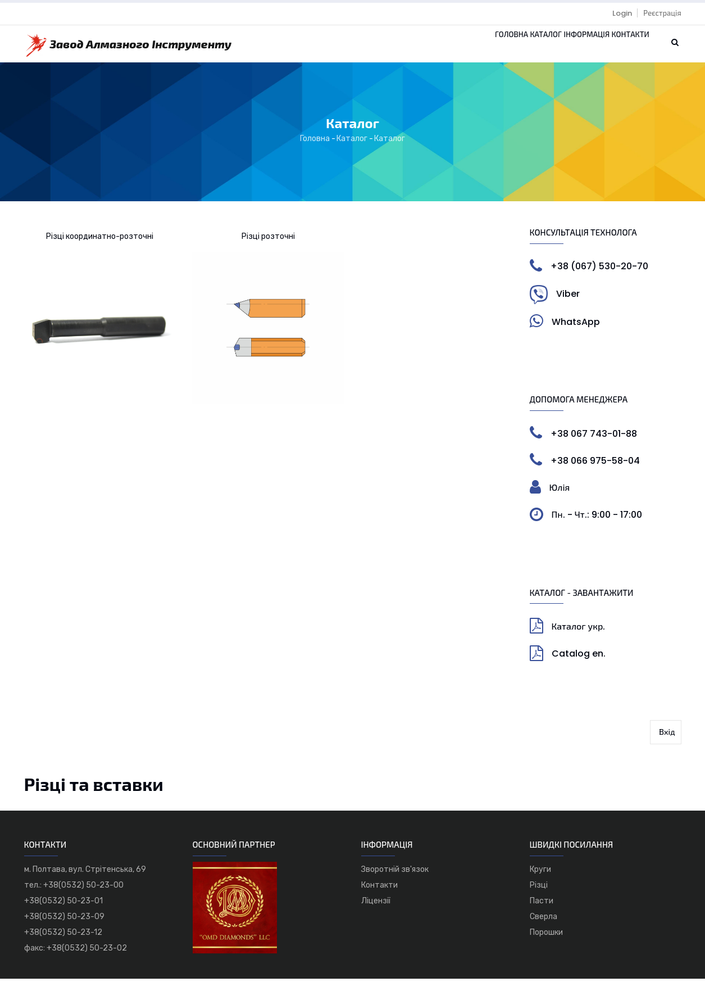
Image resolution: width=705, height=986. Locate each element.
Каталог (506, 47)
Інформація (562, 47)
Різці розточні (268, 243)
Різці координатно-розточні (99, 243)
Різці (539, 892)
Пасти (541, 908)
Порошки (546, 939)
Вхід (667, 739)
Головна (457, 47)
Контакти (622, 47)
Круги (540, 876)
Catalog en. (579, 661)
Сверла (543, 924)
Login (622, 13)
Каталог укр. (579, 633)
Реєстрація (662, 13)
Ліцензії (375, 908)
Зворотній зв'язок (395, 876)
